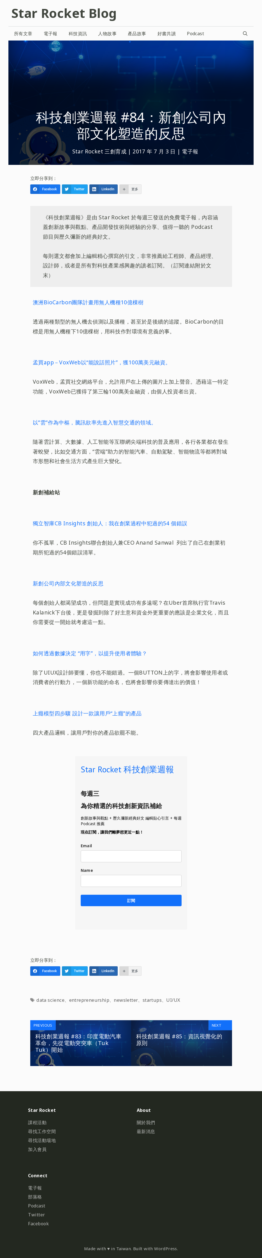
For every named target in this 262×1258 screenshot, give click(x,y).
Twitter (36, 1215)
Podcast (195, 33)
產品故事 (137, 33)
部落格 (35, 1197)
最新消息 (146, 1131)
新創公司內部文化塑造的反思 (68, 583)
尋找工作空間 (42, 1131)
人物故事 (107, 33)
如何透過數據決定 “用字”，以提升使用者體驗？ (90, 653)
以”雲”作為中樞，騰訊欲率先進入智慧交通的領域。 (95, 422)
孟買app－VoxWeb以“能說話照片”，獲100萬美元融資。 (102, 362)
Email (86, 845)
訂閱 (131, 900)
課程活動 (37, 1122)
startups (152, 1000)
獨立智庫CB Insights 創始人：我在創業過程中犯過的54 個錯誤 (110, 523)
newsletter (126, 1000)
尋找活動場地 (42, 1140)
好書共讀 (166, 33)
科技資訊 (78, 33)
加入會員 (37, 1149)
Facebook (38, 1224)
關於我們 (146, 1122)
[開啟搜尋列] (245, 34)
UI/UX (173, 1000)
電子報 (50, 33)
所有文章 (23, 33)
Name (87, 870)
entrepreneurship (89, 1000)
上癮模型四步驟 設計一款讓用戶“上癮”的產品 (87, 713)
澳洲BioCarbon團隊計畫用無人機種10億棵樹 (88, 302)
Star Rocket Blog (64, 13)
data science (50, 1000)
